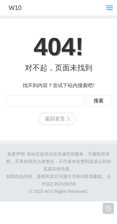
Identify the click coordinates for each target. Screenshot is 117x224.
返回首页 (55, 118)
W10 (15, 7)
